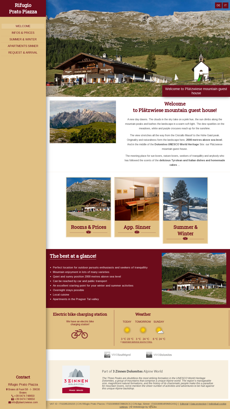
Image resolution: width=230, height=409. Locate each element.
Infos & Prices (23, 32)
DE (218, 5)
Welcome (23, 26)
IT (225, 5)
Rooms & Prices (88, 227)
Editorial (184, 403)
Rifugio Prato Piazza (23, 8)
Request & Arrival (23, 52)
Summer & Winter (23, 39)
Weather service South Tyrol (137, 342)
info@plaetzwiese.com (23, 402)
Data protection (198, 403)
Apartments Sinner (23, 46)
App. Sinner (137, 227)
